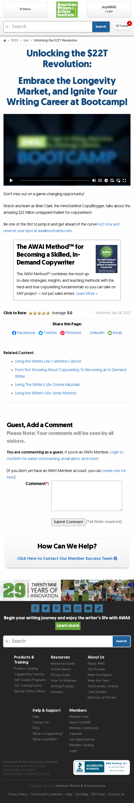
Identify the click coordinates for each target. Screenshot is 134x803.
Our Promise (96, 669)
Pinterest (73, 333)
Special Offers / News (29, 691)
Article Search (61, 669)
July (26, 40)
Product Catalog (26, 669)
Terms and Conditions (46, 794)
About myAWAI (79, 722)
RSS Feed (98, 794)
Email (117, 333)
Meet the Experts (100, 675)
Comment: (37, 484)
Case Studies (97, 692)
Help (36, 717)
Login (73, 751)
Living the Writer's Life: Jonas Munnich (45, 393)
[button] (25, 10)
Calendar (75, 734)
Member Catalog (81, 745)
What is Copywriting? (48, 734)
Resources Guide (63, 664)
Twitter (50, 333)
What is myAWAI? (45, 739)
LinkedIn (97, 333)
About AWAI (96, 664)
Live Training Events (28, 686)
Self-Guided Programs (30, 680)
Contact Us (41, 722)
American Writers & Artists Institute (80, 786)
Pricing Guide (60, 675)
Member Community (84, 728)
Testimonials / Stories (103, 686)
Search (100, 27)
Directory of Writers (102, 698)
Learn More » (86, 293)
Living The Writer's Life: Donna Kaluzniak (47, 384)
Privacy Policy (18, 794)
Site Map (82, 794)
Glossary (57, 692)
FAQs (36, 728)
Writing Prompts (62, 686)
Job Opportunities (82, 739)
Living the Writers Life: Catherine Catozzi (48, 361)
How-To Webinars (63, 681)
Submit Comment (68, 522)
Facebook (26, 333)
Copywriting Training (29, 674)
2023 (15, 40)
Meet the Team (99, 681)
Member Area (79, 717)
